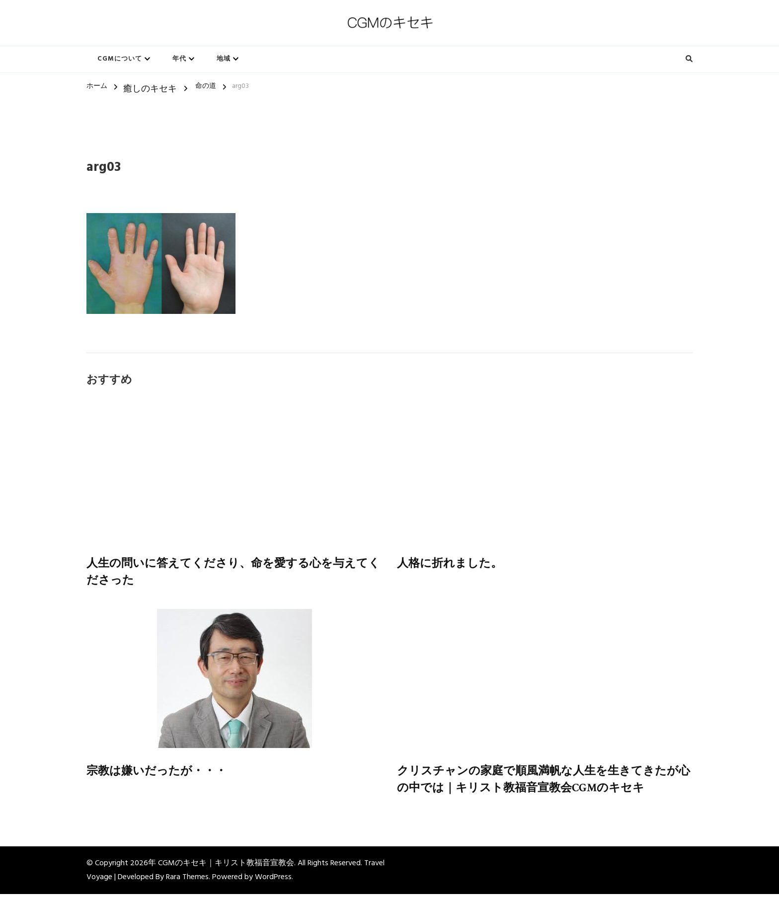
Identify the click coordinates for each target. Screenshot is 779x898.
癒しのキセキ (150, 89)
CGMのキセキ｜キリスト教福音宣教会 (226, 867)
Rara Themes (187, 881)
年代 (179, 59)
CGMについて (119, 59)
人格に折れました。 (452, 564)
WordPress (273, 881)
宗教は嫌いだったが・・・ (159, 773)
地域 (224, 59)
